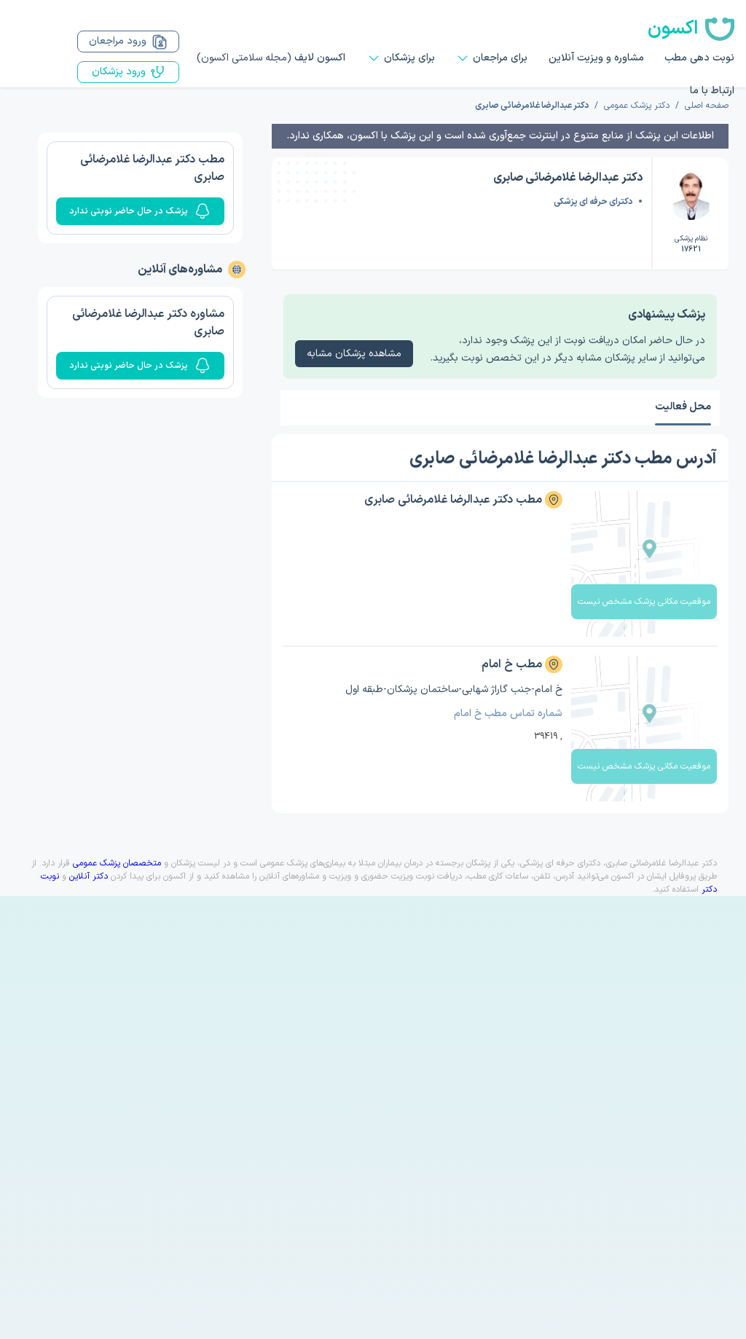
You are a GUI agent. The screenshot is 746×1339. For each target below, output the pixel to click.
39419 (545, 736)
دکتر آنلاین (88, 876)
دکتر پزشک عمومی (637, 105)
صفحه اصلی (707, 105)
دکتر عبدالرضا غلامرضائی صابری (532, 105)
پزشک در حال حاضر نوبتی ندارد (140, 211)
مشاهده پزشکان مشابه (354, 353)
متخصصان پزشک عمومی (117, 863)
